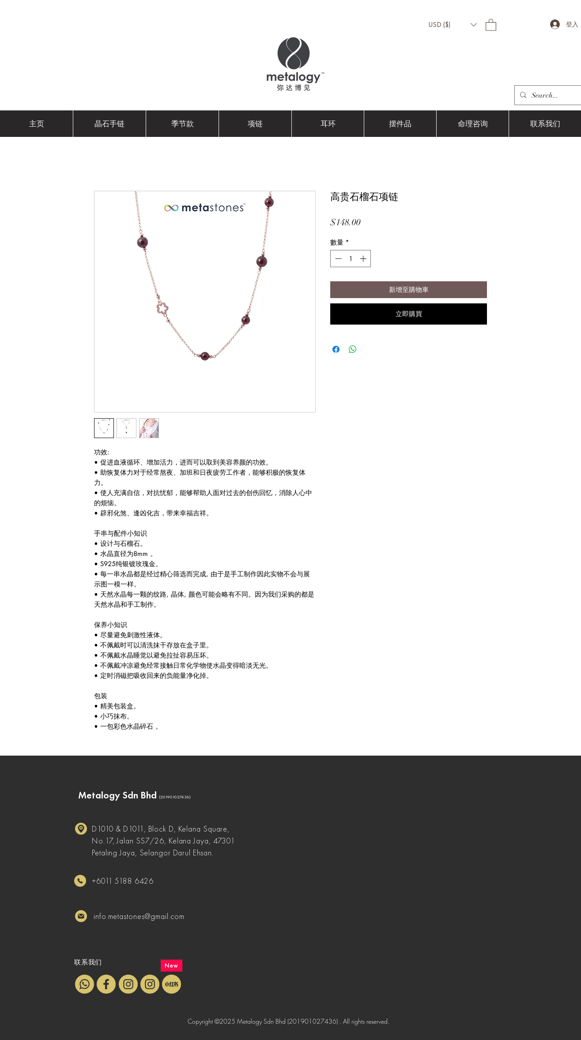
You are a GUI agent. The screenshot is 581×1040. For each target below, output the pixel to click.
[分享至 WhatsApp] (352, 349)
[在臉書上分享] (336, 349)
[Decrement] (337, 258)
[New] (171, 966)
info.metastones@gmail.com (139, 916)
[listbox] (453, 25)
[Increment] (364, 258)
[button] (453, 25)
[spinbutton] (350, 258)
